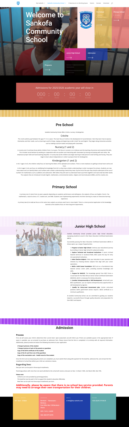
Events (92, 3)
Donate (98, 3)
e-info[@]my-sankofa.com (74, 401)
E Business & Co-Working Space (78, 3)
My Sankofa (39, 3)
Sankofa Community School (55, 3)
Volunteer (106, 3)
